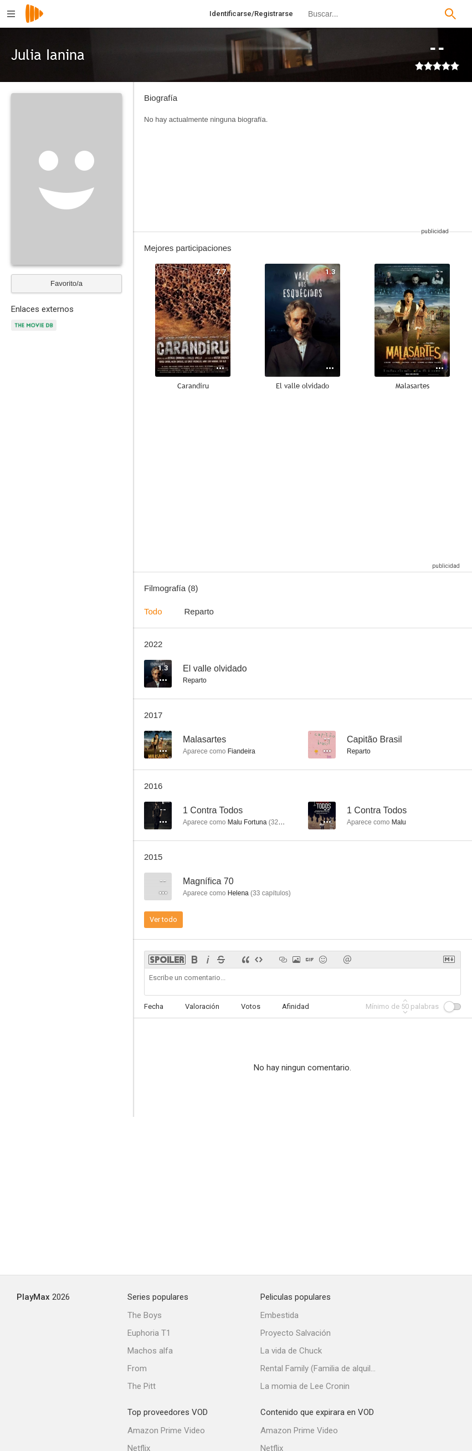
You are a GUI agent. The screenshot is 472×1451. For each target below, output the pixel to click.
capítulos (271, 893)
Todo (153, 611)
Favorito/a (66, 283)
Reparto (199, 611)
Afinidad (295, 1006)
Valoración (202, 1006)
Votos (250, 1006)
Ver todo (163, 919)
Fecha (153, 1006)
